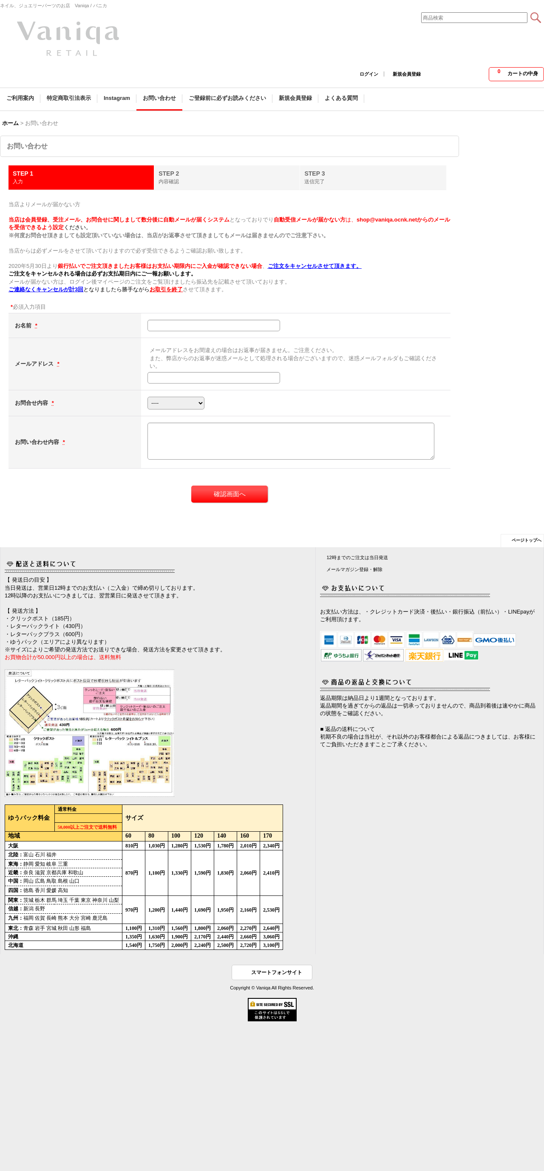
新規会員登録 (407, 74)
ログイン (369, 74)
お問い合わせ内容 (38, 442)
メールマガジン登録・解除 (354, 569)
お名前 (24, 325)
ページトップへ (526, 540)
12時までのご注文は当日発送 (357, 557)
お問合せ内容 (32, 403)
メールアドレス (35, 364)
